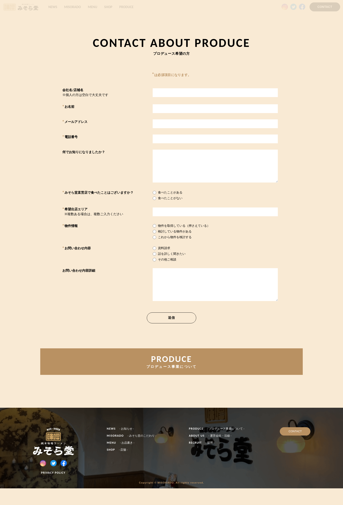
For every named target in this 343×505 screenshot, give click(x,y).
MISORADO (72, 7)
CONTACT (324, 7)
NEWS (52, 7)
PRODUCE (126, 7)
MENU (92, 7)
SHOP (108, 7)
